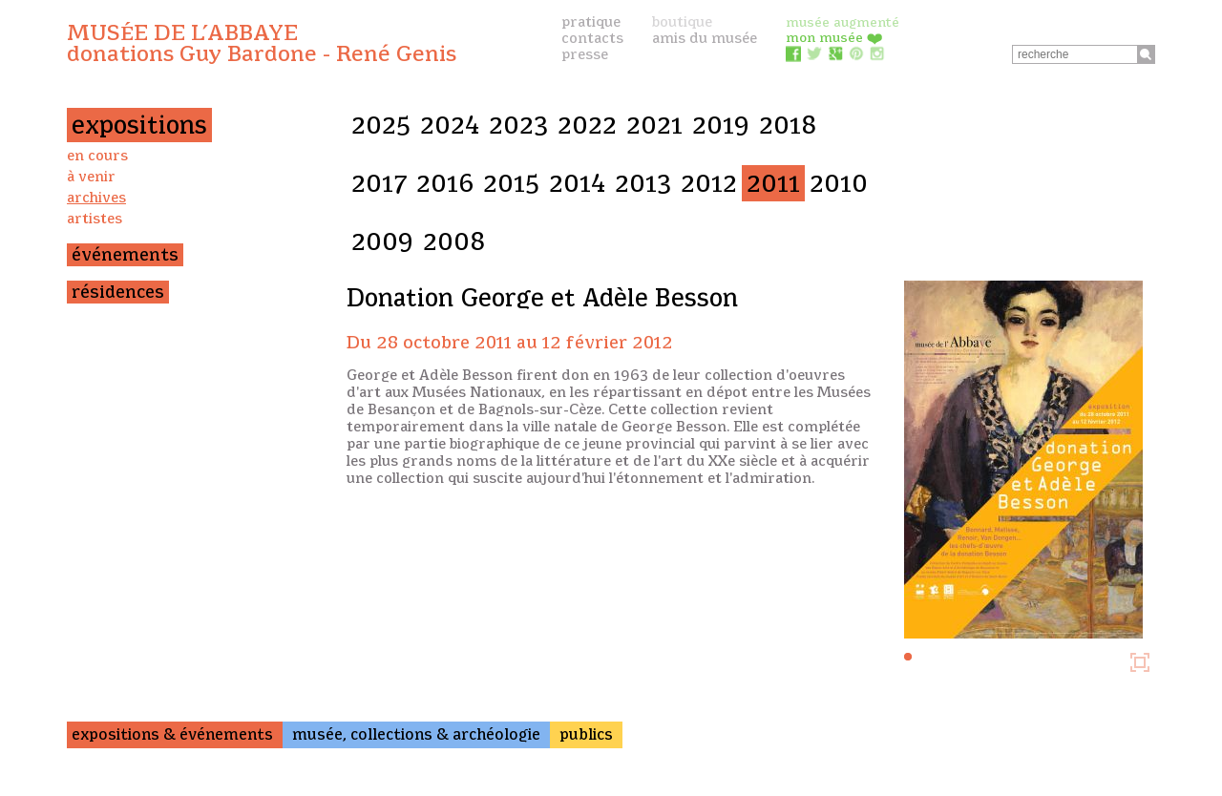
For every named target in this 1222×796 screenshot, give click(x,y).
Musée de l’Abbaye (261, 43)
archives (96, 197)
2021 (654, 125)
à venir (91, 176)
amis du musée (704, 38)
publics (586, 734)
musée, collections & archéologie (416, 734)
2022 (587, 125)
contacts (592, 38)
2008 (454, 241)
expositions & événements (172, 734)
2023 (518, 125)
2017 (379, 183)
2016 (445, 183)
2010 (839, 183)
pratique (591, 22)
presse (584, 54)
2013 (643, 183)
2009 (382, 241)
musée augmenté (842, 22)
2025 (381, 125)
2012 (709, 183)
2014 (577, 183)
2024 (449, 125)
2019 (720, 125)
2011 (773, 183)
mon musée (834, 37)
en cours (97, 155)
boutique (682, 22)
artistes (94, 218)
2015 (511, 183)
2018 (788, 125)
